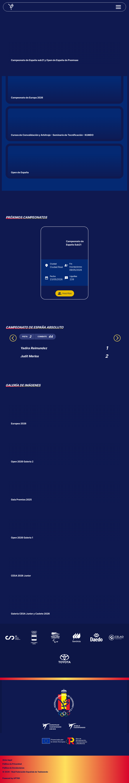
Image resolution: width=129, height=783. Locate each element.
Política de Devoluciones (13, 768)
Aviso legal (7, 760)
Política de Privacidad (12, 764)
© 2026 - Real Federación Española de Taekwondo (25, 772)
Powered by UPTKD (11, 778)
